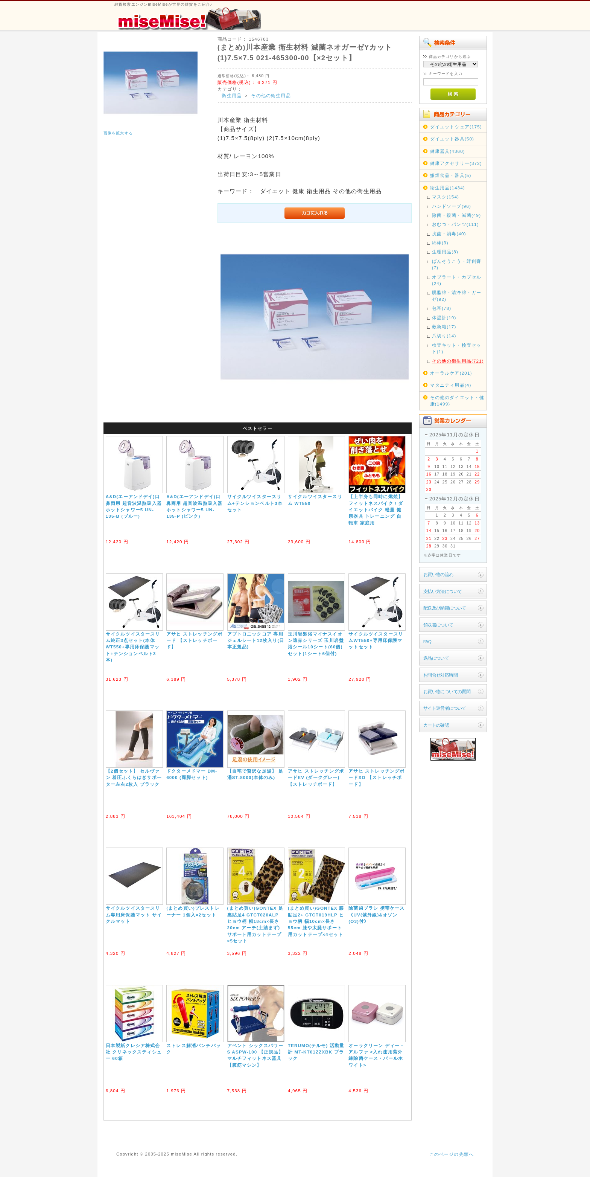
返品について (436, 658)
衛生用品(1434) (447, 187)
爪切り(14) (444, 335)
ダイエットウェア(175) (456, 126)
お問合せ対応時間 (440, 674)
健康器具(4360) (447, 151)
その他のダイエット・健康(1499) (457, 400)
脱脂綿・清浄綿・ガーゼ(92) (457, 295)
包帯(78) (442, 308)
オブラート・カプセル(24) (457, 280)
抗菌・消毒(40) (449, 233)
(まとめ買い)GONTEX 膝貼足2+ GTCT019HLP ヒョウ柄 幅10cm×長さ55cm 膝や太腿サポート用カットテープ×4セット (316, 921)
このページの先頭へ (451, 1154)
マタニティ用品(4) (450, 385)
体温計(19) (444, 317)
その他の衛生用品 (270, 95)
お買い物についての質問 (447, 691)
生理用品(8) (445, 251)
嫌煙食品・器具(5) (450, 175)
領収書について (438, 624)
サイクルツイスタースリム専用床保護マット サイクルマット (134, 915)
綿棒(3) (440, 242)
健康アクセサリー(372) (456, 163)
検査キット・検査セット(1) (457, 348)
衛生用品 (232, 95)
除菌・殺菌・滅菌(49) (456, 215)
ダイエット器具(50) (452, 138)
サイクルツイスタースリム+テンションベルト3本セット (255, 503)
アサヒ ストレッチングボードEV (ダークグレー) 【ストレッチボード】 (316, 777)
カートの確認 (436, 725)
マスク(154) (445, 196)
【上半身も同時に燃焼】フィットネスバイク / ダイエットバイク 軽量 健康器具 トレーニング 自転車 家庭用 (375, 509)
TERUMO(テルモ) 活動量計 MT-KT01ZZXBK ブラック (316, 1052)
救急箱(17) (444, 326)
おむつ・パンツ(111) (455, 224)
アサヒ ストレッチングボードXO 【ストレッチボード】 (376, 777)
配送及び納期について (444, 607)
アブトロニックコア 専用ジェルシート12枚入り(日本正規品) (255, 640)
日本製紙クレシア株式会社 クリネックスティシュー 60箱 (134, 1052)
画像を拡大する (118, 133)
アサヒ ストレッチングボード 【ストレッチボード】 (194, 640)
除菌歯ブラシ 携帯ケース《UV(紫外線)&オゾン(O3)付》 (376, 915)
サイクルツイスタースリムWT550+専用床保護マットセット (375, 640)
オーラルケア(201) (451, 372)
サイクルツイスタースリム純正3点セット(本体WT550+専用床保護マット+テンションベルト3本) (133, 647)
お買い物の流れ (438, 574)
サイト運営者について (444, 708)
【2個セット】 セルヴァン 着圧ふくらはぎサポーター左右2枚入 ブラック (134, 777)
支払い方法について (442, 591)
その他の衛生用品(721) (458, 360)
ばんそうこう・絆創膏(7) (457, 264)
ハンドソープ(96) (451, 206)
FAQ (427, 641)
